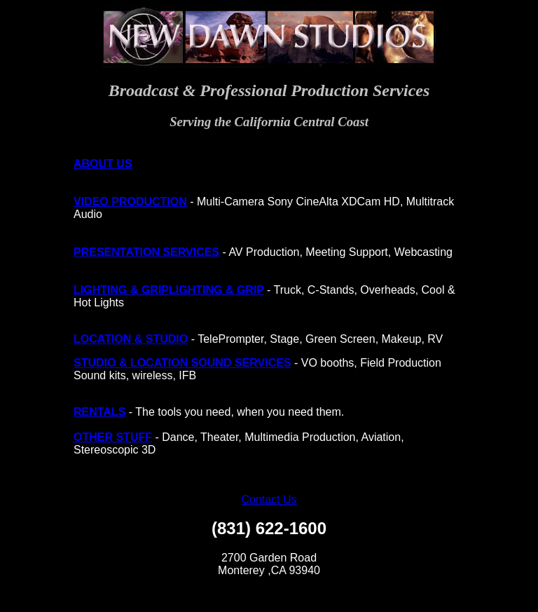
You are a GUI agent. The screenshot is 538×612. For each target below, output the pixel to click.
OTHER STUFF (113, 437)
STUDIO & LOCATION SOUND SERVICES (182, 363)
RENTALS (99, 412)
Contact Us (268, 499)
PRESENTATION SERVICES (146, 252)
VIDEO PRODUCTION (130, 202)
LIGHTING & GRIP (121, 290)
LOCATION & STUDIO (131, 339)
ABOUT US (103, 164)
